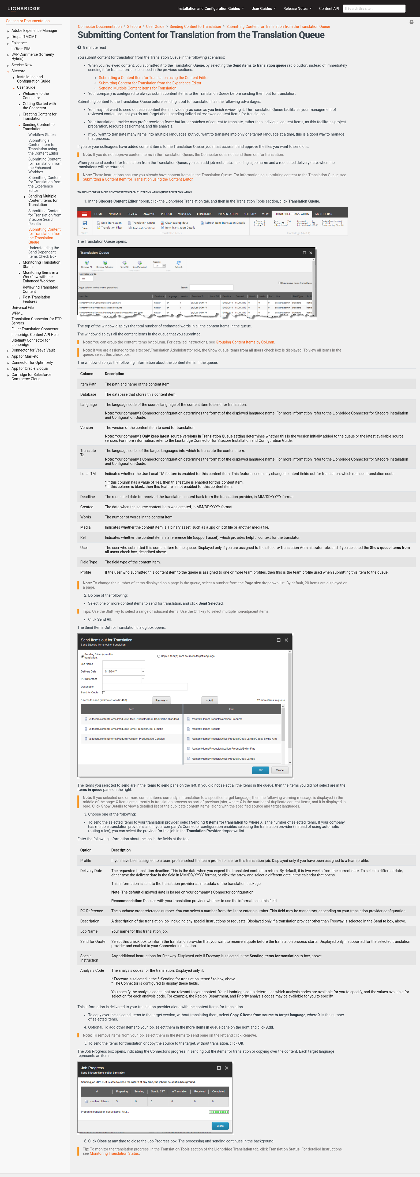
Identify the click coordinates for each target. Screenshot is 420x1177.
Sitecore (134, 26)
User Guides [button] (262, 8)
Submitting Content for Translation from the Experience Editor (150, 83)
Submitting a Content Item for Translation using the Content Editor (154, 78)
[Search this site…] (374, 9)
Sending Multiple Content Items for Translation (137, 88)
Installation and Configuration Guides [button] (209, 8)
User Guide (155, 26)
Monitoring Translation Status (114, 1153)
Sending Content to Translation (195, 26)
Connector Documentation (100, 26)
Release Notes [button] (296, 8)
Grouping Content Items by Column (245, 342)
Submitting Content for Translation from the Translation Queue (278, 26)
